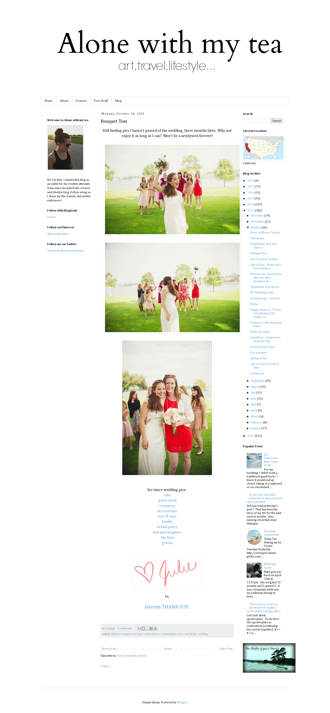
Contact (81, 101)
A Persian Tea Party (262, 347)
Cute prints (257, 238)
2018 (251, 180)
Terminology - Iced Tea (265, 298)
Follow (105, 666)
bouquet (126, 634)
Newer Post (109, 648)
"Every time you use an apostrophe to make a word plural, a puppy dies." (264, 608)
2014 (251, 204)
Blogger (182, 702)
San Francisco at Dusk (264, 259)
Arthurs (115, 634)
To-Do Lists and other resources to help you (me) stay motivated (265, 498)
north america (152, 634)
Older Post (226, 648)
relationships (168, 634)
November (258, 221)
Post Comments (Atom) (131, 655)
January (256, 428)
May (254, 404)
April (254, 410)
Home (48, 101)
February (257, 422)
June (254, 398)
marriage (137, 634)
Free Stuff (101, 101)
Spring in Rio (258, 358)
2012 (251, 435)
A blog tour (257, 373)
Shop (118, 101)
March (255, 416)
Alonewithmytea (57, 233)
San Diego (191, 634)
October (256, 227)
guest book (167, 500)
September (258, 380)
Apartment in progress (264, 286)
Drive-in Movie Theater (265, 232)
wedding (203, 634)
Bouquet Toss (258, 253)
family (167, 522)
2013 (251, 210)
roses (180, 634)
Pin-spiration (258, 352)
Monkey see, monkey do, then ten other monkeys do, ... (266, 278)
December (257, 215)
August (255, 386)
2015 (251, 198)
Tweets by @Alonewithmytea (65, 250)
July (253, 392)
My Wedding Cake (261, 292)
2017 (251, 186)
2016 (251, 192)
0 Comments (125, 628)
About (64, 101)
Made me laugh (260, 331)
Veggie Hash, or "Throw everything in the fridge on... (265, 313)
